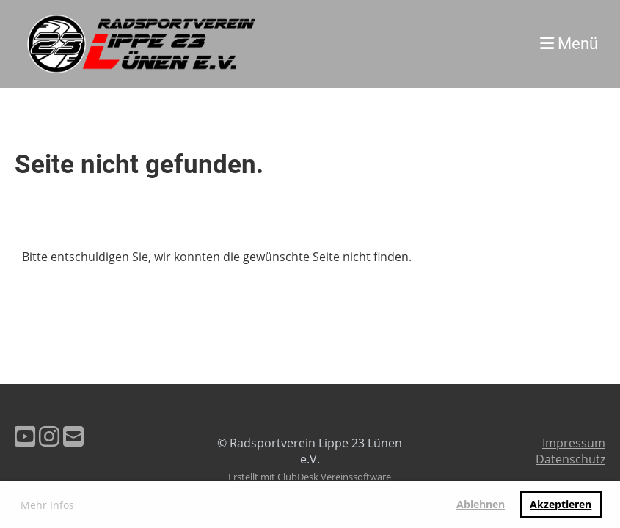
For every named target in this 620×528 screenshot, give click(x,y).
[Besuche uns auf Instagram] (49, 436)
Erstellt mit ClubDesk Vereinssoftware (309, 476)
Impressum (573, 443)
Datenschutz (570, 459)
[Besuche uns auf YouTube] (25, 436)
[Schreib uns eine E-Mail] (73, 436)
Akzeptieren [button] (560, 504)
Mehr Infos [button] (47, 505)
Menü (569, 43)
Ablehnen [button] (480, 504)
